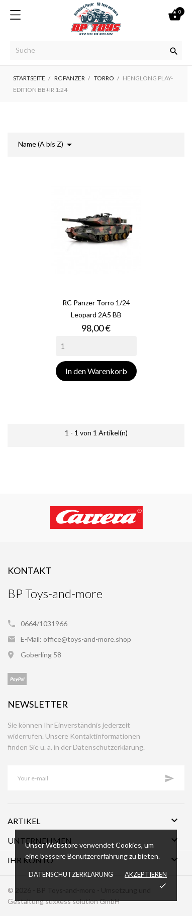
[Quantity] (96, 346)
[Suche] (96, 50)
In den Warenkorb (96, 371)
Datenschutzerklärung (71, 874)
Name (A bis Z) (46, 145)
